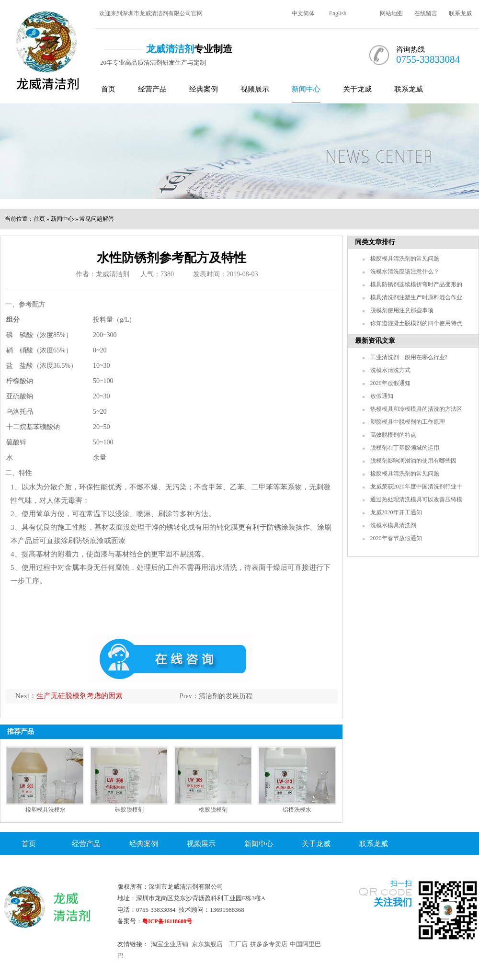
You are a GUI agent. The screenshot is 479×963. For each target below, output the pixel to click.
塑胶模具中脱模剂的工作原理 (407, 422)
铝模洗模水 (297, 809)
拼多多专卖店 (268, 944)
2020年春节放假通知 (396, 538)
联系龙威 (460, 13)
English (338, 13)
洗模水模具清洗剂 (393, 525)
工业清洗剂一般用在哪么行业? (408, 357)
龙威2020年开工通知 (396, 512)
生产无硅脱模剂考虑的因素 (79, 696)
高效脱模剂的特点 (393, 434)
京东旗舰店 (207, 944)
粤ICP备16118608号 (167, 921)
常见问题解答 (97, 218)
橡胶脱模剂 (213, 809)
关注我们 (393, 902)
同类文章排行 (375, 242)
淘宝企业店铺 (169, 944)
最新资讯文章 (375, 340)
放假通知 (381, 396)
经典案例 (203, 89)
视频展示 (254, 89)
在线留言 (425, 13)
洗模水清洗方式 (390, 370)
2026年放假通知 (390, 383)
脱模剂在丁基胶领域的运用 (404, 447)
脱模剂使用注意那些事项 (401, 310)
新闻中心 (306, 89)
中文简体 (303, 13)
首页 (108, 89)
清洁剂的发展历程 (225, 696)
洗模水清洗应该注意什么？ (404, 271)
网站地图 (391, 13)
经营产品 (152, 89)
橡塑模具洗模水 (45, 809)
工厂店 (238, 944)
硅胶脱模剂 (129, 809)
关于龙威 (357, 89)
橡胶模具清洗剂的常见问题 (404, 258)
